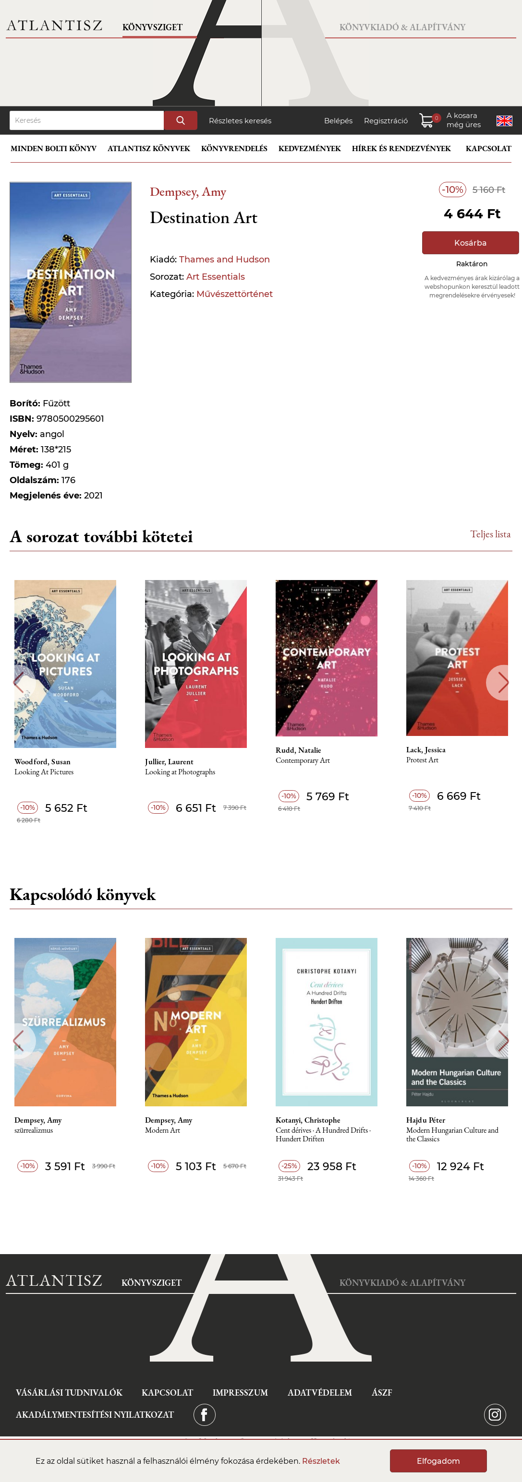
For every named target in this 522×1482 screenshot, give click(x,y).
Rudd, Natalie (298, 750)
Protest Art (422, 760)
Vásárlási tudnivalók (69, 1392)
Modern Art (162, 1130)
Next (504, 682)
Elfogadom (438, 1461)
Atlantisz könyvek (149, 148)
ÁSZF (382, 1392)
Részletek (321, 1461)
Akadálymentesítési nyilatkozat (95, 1414)
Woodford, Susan (42, 762)
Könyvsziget (152, 27)
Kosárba (470, 243)
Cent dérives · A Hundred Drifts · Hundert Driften (323, 1135)
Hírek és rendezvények (401, 148)
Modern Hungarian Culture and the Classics (452, 1135)
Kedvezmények (310, 148)
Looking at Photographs (180, 772)
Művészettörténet (234, 294)
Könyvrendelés (234, 148)
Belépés (338, 120)
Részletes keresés (240, 120)
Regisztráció (386, 120)
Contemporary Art (303, 760)
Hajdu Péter (425, 1120)
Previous (18, 682)
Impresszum (240, 1392)
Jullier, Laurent (169, 762)
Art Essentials (215, 277)
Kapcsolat (488, 148)
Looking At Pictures (43, 772)
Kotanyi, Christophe (308, 1120)
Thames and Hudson (224, 259)
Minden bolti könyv (54, 148)
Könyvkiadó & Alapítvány (402, 27)
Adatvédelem (320, 1392)
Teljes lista (490, 534)
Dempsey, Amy (188, 191)
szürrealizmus (33, 1130)
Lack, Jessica (426, 750)
